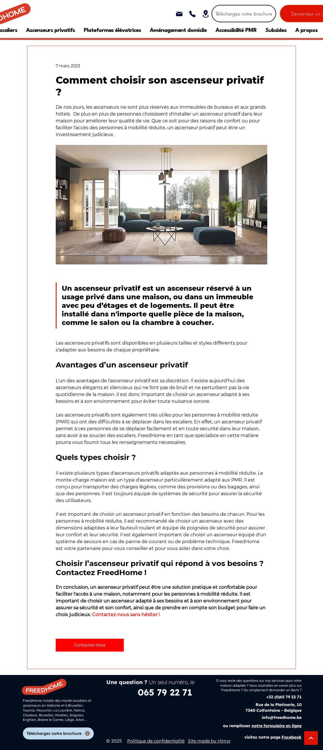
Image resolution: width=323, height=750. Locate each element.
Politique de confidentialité (156, 741)
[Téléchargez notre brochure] (244, 13)
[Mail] (179, 14)
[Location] (205, 14)
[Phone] (192, 14)
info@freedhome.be (282, 717)
